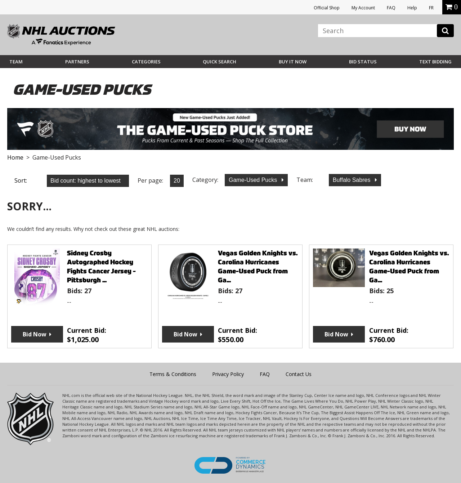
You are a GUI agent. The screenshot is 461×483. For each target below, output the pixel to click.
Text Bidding (435, 61)
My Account (363, 8)
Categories (146, 61)
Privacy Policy (228, 374)
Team (16, 61)
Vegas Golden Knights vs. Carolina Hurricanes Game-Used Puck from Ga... (257, 267)
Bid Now (34, 334)
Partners (77, 61)
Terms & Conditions (172, 374)
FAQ (391, 8)
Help (412, 8)
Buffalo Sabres (352, 180)
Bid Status (363, 61)
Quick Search (219, 61)
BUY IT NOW (292, 61)
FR (431, 8)
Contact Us (299, 374)
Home (15, 157)
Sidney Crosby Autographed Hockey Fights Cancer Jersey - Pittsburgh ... (101, 267)
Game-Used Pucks (254, 180)
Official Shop (327, 8)
